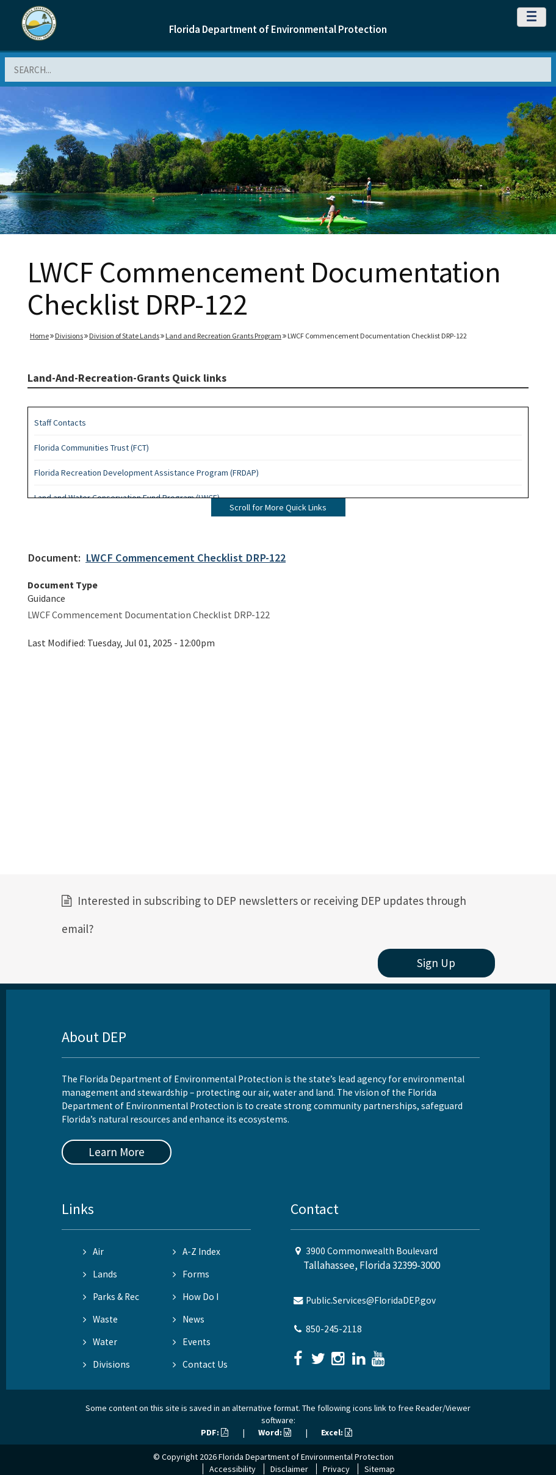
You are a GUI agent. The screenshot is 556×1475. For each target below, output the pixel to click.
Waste (100, 1319)
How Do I (195, 1296)
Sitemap (379, 1468)
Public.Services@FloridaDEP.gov (371, 1300)
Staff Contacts (60, 422)
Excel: (336, 1432)
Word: (274, 1432)
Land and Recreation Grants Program (223, 335)
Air (93, 1251)
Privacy (336, 1468)
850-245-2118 (334, 1329)
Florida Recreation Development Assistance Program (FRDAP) (146, 472)
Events (192, 1342)
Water (100, 1342)
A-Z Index (196, 1251)
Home (39, 335)
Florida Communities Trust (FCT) (91, 447)
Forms (191, 1274)
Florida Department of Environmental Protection (278, 29)
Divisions (69, 335)
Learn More (116, 1152)
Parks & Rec (111, 1296)
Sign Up (436, 962)
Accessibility (232, 1468)
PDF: (214, 1432)
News (188, 1319)
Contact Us (200, 1364)
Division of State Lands (124, 335)
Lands (100, 1274)
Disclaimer (289, 1468)
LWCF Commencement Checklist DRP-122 (185, 558)
